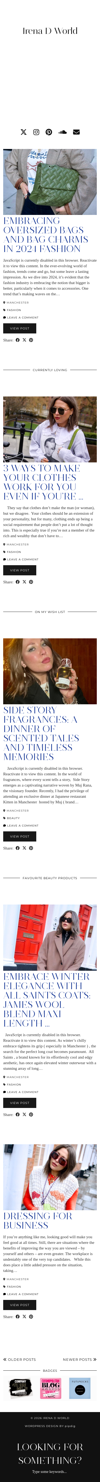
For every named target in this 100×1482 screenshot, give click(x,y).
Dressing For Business (38, 1220)
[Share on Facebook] (17, 340)
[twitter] (23, 132)
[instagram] (36, 132)
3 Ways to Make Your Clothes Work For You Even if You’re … (43, 482)
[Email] (76, 132)
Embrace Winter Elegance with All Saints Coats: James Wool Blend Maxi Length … (47, 1000)
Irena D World (50, 30)
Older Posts (19, 1359)
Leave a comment (21, 317)
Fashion (14, 310)
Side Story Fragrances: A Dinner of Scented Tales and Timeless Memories (41, 733)
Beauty (13, 818)
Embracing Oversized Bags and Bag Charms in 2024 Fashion (45, 234)
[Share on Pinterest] (31, 340)
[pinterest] (49, 132)
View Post (19, 328)
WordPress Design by (50, 1426)
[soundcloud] (62, 132)
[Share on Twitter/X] (24, 340)
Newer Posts (80, 1359)
